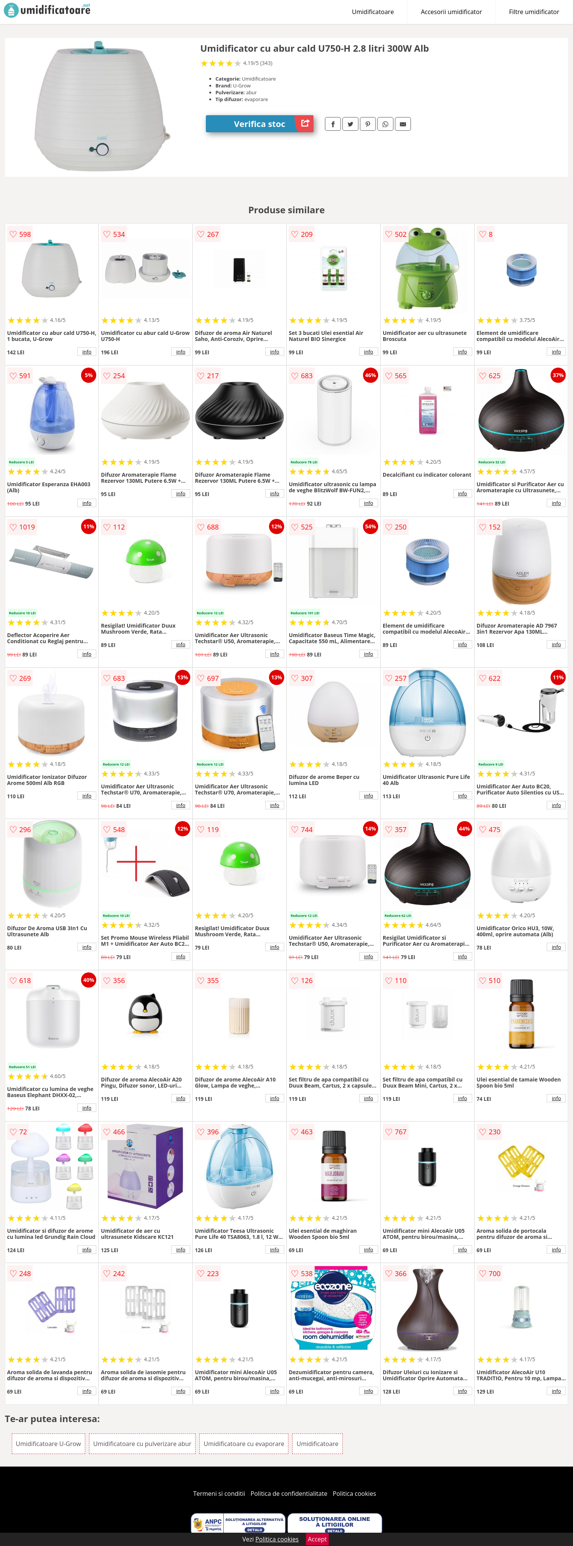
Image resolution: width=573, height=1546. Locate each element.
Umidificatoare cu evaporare (244, 1444)
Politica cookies (354, 1493)
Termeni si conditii (219, 1493)
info (86, 351)
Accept (317, 1539)
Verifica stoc (274, 123)
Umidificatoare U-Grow (48, 1444)
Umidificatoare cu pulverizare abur (142, 1444)
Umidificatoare (373, 12)
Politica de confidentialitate (289, 1493)
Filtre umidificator (534, 12)
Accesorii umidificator (451, 12)
